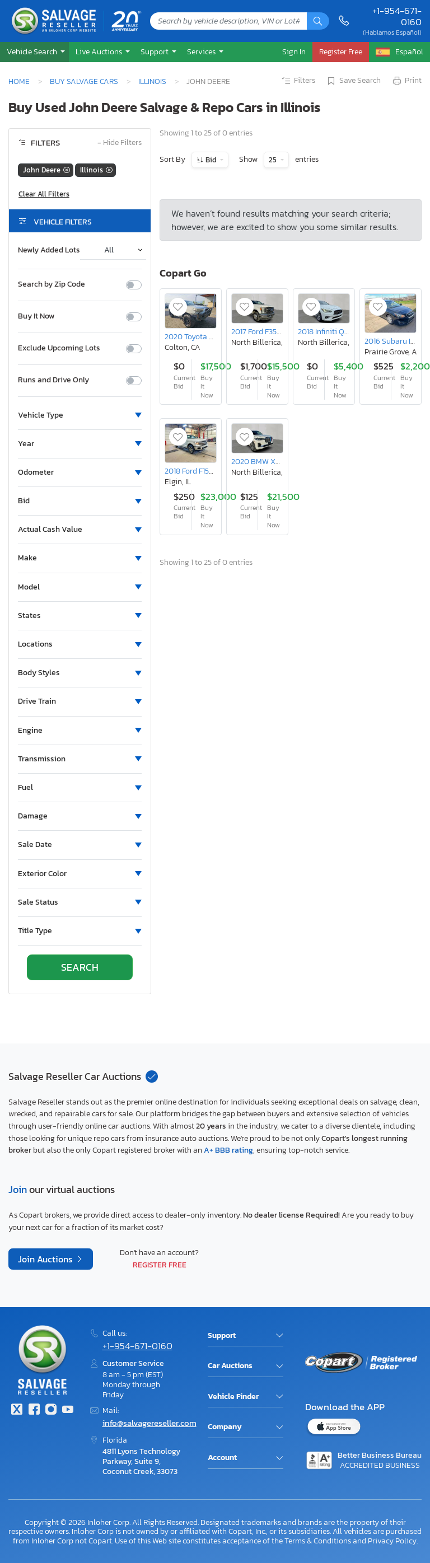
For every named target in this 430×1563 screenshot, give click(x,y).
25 (273, 160)
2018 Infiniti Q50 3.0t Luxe (341, 331)
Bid (211, 160)
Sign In (294, 51)
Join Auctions (46, 1259)
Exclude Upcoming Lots (59, 348)
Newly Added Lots (49, 250)
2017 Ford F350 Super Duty (276, 331)
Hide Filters (119, 143)
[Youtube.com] (67, 1410)
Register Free (159, 1264)
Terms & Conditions (317, 1540)
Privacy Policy (392, 1540)
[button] (34, 52)
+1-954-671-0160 (397, 16)
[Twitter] (16, 1410)
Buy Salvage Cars (84, 81)
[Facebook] (33, 1410)
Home (19, 81)
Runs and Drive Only (53, 380)
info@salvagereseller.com (149, 1422)
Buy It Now (36, 316)
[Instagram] (51, 1410)
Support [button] (155, 51)
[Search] (318, 21)
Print (406, 81)
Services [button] (202, 51)
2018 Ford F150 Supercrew (208, 471)
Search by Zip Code (51, 284)
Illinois (152, 81)
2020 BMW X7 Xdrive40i (273, 461)
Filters (298, 81)
